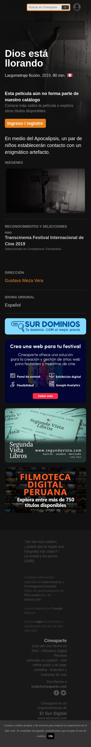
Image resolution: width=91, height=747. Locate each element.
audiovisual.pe (52, 582)
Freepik (57, 608)
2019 (46, 75)
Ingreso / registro (25, 123)
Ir (65, 7)
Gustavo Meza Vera (24, 280)
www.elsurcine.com (52, 718)
